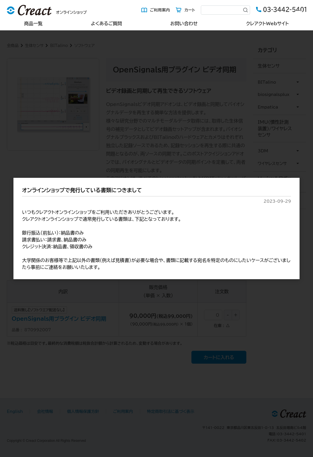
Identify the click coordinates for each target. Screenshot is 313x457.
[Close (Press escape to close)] (300, 13)
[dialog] (156, 228)
